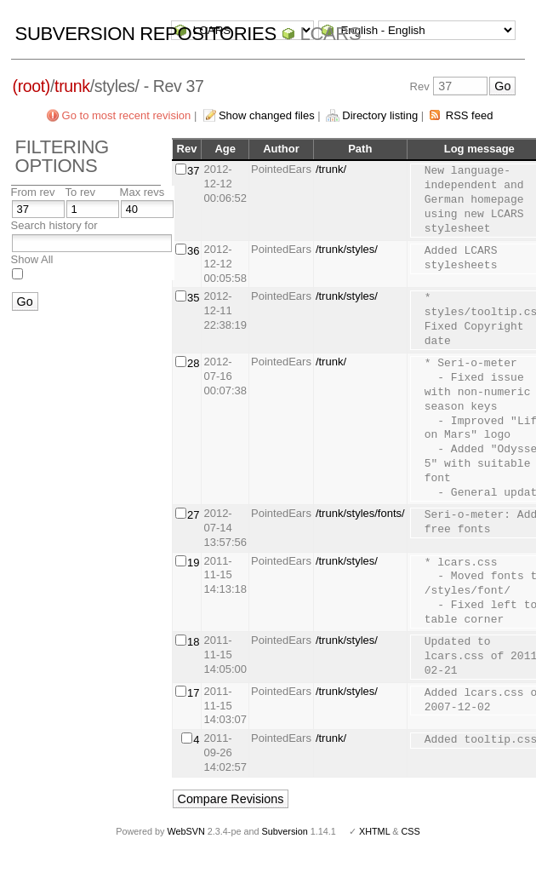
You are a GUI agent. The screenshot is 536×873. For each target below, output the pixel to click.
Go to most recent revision (126, 115)
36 (193, 250)
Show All (32, 259)
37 (193, 170)
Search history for (54, 225)
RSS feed (469, 115)
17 (193, 692)
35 (193, 297)
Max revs (142, 192)
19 (193, 562)
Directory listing (380, 115)
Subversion (285, 831)
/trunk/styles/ (347, 249)
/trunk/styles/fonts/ (360, 513)
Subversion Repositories (146, 33)
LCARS (331, 33)
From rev (33, 192)
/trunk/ (331, 169)
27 (193, 514)
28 (193, 363)
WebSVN (185, 831)
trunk (72, 86)
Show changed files (267, 115)
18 (193, 641)
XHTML (374, 831)
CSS (411, 831)
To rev (80, 192)
